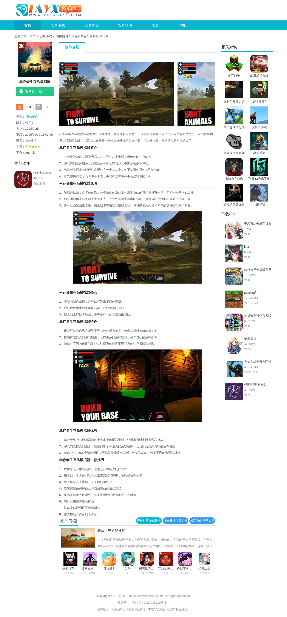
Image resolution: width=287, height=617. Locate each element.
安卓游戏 (91, 25)
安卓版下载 (33, 91)
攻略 (181, 25)
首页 (27, 25)
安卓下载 (58, 25)
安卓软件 (125, 25)
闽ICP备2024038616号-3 (149, 602)
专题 (155, 25)
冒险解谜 (62, 36)
